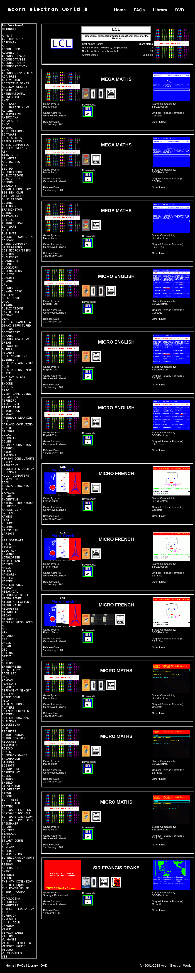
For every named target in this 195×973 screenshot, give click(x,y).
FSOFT (6, 421)
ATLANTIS (9, 158)
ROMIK (6, 752)
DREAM (6, 342)
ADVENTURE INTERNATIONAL (13, 92)
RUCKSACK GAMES (14, 755)
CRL (4, 285)
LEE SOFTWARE (13, 540)
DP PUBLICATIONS (15, 339)
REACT (6, 728)
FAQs (139, 10)
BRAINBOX (9, 206)
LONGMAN (8, 554)
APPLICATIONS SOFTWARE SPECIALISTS (13, 135)
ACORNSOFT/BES (13, 59)
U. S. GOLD (11, 922)
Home (120, 10)
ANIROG (7, 128)
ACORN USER (11, 49)
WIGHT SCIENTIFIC (16, 943)
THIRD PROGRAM (13, 892)
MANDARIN (9, 574)
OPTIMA (7, 653)
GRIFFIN (8, 448)
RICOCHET (9, 742)
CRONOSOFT (10, 288)
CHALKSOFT (10, 257)
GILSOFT (8, 431)
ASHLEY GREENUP (14, 148)
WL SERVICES (12, 953)
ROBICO (7, 748)
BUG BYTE (9, 233)
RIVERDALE (10, 745)
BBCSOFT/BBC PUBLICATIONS (13, 174)
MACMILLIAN (11, 561)
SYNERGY (8, 875)
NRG (4, 639)
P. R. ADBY (11, 670)
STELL (6, 837)
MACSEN (7, 564)
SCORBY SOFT (12, 769)
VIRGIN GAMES (13, 933)
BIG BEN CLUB (13, 192)
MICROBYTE (10, 609)
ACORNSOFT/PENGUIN (17, 73)
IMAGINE (8, 493)
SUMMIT (7, 844)
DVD (179, 10)
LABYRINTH (10, 530)
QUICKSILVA (11, 725)
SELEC (6, 776)
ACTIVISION (11, 80)
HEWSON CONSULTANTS (18, 458)
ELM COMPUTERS (13, 377)
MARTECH (8, 578)
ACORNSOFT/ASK (13, 56)
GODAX (6, 435)
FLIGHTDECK (11, 411)
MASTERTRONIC (13, 585)
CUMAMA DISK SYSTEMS (12, 293)
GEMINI (7, 428)
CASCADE (8, 240)
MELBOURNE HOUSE (15, 595)
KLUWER (7, 523)
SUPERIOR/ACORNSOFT (18, 858)
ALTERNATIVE (12, 114)
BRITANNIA (10, 216)
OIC (4, 649)
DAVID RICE (11, 312)
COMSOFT (8, 278)
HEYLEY (7, 462)
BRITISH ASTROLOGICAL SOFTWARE (13, 223)
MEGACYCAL (10, 591)
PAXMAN (7, 680)
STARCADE (9, 834)
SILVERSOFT (11, 789)
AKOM (5, 100)
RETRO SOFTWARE (14, 738)
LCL (4, 537)
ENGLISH (8, 387)
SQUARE (7, 827)
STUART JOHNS (13, 840)
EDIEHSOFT (10, 360)
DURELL (7, 349)
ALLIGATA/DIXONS (15, 107)
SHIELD (7, 782)
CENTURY (8, 254)
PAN (4, 677)
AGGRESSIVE (11, 97)
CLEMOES (8, 264)
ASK (4, 151)
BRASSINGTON (12, 209)
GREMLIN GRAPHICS (16, 445)
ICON (5, 482)
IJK (4, 489)
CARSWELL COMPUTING (18, 237)
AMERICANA (10, 117)
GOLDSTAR (9, 438)
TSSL (5, 912)
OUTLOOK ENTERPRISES (12, 665)
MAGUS (6, 571)
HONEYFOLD (10, 479)
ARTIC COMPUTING (15, 145)
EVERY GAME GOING (16, 394)
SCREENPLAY (11, 772)
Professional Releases (13, 27)
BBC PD (7, 169)
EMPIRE (7, 380)
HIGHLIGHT (10, 465)
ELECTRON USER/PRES (18, 370)
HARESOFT (9, 455)
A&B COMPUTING (13, 39)
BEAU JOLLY (11, 179)
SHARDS (7, 779)
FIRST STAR (11, 407)
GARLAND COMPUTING (17, 424)
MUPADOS (8, 636)
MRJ (4, 629)
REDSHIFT (9, 731)
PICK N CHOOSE (13, 704)
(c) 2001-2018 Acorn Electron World (166, 965)
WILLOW (7, 950)
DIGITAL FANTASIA (16, 322)
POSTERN (8, 714)
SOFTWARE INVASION (17, 817)
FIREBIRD (9, 400)
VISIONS (8, 936)
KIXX (5, 520)
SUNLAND (8, 847)
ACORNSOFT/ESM (13, 63)
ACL (4, 46)
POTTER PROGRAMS (15, 718)
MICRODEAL (10, 612)
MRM (4, 632)
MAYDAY (7, 588)
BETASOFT (9, 186)
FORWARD (8, 414)
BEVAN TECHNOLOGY (16, 189)
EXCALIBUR (10, 397)
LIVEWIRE (9, 547)
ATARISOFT (10, 155)
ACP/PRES (9, 76)
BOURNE (7, 203)
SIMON (6, 793)
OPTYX (6, 656)
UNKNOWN (8, 926)
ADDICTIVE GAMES (15, 83)
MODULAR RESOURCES (17, 622)
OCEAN (6, 646)
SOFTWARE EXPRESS (16, 810)
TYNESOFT (9, 919)
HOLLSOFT (9, 472)
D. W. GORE (11, 298)
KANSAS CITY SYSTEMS (12, 511)
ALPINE (7, 111)
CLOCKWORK (10, 267)
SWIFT (6, 871)
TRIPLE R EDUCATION (18, 909)
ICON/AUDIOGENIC (15, 486)
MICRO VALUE (12, 605)
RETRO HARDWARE (14, 735)
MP (3, 626)
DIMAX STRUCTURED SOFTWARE (16, 327)
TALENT (7, 878)
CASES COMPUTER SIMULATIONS (14, 245)
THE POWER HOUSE (15, 888)
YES (4, 956)
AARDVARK (9, 42)
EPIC (5, 390)
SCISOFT (8, 765)
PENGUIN (8, 687)
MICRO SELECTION (15, 602)
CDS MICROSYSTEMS (16, 250)
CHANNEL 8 (10, 261)
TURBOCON (9, 916)
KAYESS (7, 516)
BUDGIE (7, 230)
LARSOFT (8, 534)
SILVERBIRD (11, 786)
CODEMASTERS (12, 271)
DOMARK (7, 336)
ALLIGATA (9, 104)
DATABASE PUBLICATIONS (13, 307)
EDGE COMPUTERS (14, 356)
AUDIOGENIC (11, 162)
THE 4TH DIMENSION (17, 881)
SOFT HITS (10, 800)
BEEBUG (7, 182)
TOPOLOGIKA (11, 898)
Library (160, 10)
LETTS (6, 544)
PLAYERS (8, 707)
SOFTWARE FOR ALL (16, 813)
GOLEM (6, 441)
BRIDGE (7, 213)
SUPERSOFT (10, 868)
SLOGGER (8, 796)
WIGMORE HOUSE (13, 946)
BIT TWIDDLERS (13, 196)
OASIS (6, 643)
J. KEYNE (9, 506)
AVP (4, 165)
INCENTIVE (10, 499)
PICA (5, 701)
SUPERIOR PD (12, 854)
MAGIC (6, 568)
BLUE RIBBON (12, 199)
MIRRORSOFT (11, 619)
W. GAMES (9, 939)
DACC (5, 302)
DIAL (5, 319)
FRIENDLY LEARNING (17, 418)
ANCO (5, 124)
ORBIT (6, 660)
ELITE (6, 373)
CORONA (7, 281)
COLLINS (8, 274)
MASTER (7, 581)
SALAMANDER (11, 759)
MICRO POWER (12, 598)
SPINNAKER (10, 823)
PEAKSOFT (9, 684)
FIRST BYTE (11, 404)
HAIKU (6, 452)
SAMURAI (8, 762)
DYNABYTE (9, 353)
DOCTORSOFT (11, 332)
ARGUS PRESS (12, 141)
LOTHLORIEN (11, 557)
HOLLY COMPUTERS (15, 476)
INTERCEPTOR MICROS (18, 503)
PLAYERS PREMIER (15, 711)
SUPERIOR (9, 851)
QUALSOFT (9, 721)
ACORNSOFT (10, 53)
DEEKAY (7, 315)
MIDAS (6, 615)
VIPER (6, 929)
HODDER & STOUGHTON (18, 469)
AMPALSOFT (10, 121)
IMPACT (7, 496)
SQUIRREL (9, 830)
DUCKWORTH (10, 346)
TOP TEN (8, 895)
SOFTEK (7, 806)
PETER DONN (11, 697)
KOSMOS (7, 527)
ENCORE (7, 383)
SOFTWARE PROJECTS (17, 820)
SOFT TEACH (11, 803)
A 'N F (7, 36)
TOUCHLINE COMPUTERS (10, 903)
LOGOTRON (9, 551)
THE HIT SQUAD (13, 885)
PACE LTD (9, 673)
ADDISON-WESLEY (14, 87)
